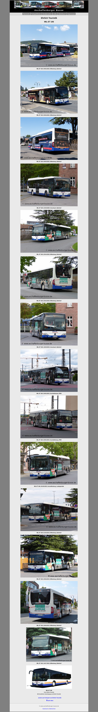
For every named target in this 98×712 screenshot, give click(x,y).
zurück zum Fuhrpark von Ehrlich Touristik (49, 697)
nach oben (50, 700)
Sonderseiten (47, 14)
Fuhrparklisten (36, 14)
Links (55, 14)
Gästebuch (62, 14)
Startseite (26, 14)
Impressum (71, 14)
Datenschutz (52, 708)
